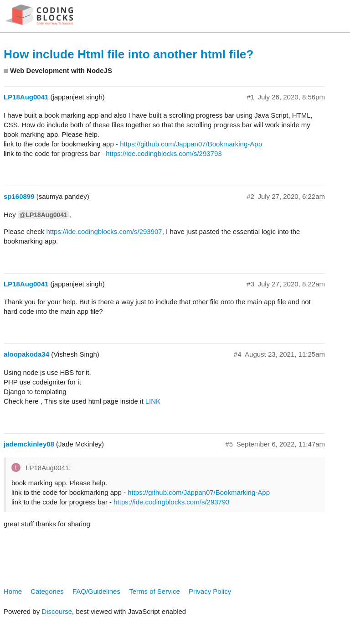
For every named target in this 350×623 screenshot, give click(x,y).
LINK (152, 401)
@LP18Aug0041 (43, 214)
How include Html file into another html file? (128, 54)
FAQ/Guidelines (96, 591)
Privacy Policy (210, 591)
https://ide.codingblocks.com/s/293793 (163, 153)
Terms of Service (154, 591)
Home (13, 591)
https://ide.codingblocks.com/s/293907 (104, 231)
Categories (47, 591)
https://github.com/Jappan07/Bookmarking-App (191, 144)
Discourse (56, 611)
